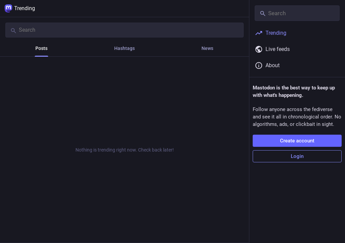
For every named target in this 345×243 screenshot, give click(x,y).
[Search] (124, 30)
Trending (19, 8)
